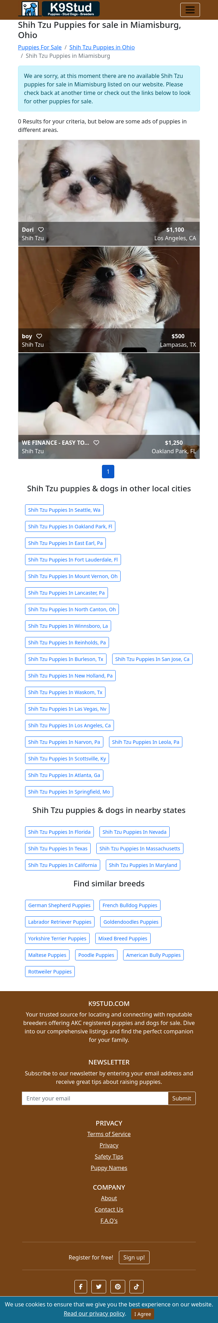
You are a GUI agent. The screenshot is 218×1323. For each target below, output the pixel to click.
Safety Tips (109, 1156)
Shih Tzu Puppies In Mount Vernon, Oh (72, 576)
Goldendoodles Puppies (130, 921)
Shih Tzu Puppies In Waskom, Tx (65, 692)
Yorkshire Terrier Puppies (57, 938)
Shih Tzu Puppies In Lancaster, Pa (66, 592)
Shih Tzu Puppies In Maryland (143, 865)
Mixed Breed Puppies (122, 938)
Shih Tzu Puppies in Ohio (102, 47)
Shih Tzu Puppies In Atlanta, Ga (64, 775)
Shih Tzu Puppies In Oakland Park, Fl (70, 526)
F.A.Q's (109, 1221)
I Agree (142, 1314)
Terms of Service (109, 1134)
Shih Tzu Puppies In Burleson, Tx (65, 659)
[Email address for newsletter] (95, 1098)
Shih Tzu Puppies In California (62, 865)
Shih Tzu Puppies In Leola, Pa (145, 742)
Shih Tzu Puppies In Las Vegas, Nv (67, 708)
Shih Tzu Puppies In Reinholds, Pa (67, 642)
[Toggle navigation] (190, 10)
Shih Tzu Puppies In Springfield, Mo (69, 791)
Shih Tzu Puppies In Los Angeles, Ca (69, 725)
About (109, 1198)
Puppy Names (109, 1168)
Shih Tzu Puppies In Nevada (134, 832)
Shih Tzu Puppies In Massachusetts (139, 848)
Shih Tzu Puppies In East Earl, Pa (65, 543)
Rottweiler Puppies (50, 971)
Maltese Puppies (47, 955)
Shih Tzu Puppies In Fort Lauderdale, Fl (73, 559)
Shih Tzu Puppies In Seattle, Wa (64, 509)
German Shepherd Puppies (59, 905)
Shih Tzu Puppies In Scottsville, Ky (67, 758)
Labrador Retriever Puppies (59, 921)
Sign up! (134, 1257)
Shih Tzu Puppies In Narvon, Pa (64, 742)
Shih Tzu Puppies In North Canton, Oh (72, 609)
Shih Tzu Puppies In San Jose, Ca (152, 659)
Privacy (108, 1145)
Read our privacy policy (94, 1313)
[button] (41, 229)
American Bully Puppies (153, 955)
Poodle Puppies (96, 955)
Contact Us (109, 1209)
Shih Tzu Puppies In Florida (59, 832)
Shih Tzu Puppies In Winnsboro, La (68, 626)
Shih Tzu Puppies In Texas (57, 848)
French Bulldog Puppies (130, 905)
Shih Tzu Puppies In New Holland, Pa (70, 675)
